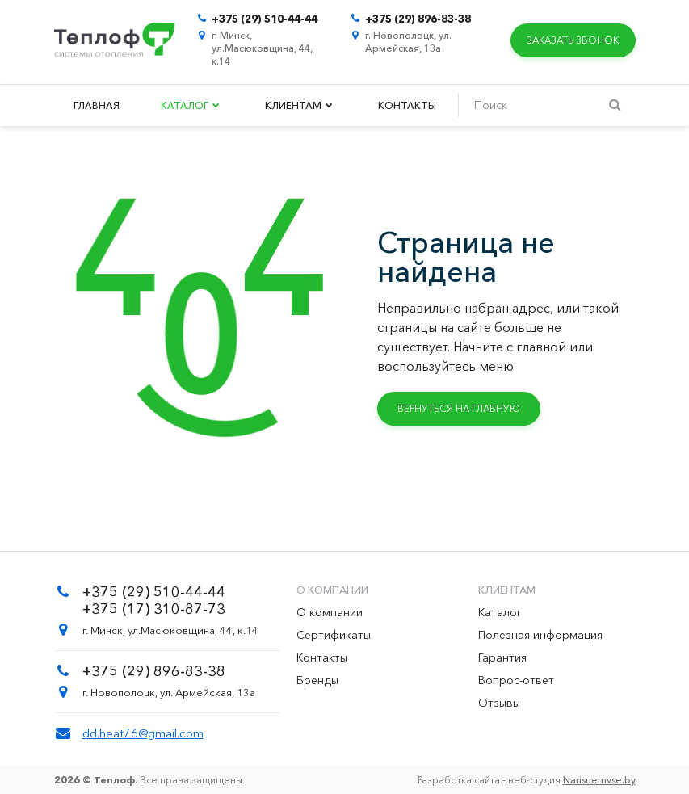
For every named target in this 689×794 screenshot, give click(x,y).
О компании (329, 612)
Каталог (190, 105)
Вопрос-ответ (516, 680)
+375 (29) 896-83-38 (418, 18)
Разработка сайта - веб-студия (527, 780)
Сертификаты (333, 635)
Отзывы (499, 702)
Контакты (407, 105)
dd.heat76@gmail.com (143, 733)
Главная (97, 105)
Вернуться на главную (458, 408)
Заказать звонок (573, 40)
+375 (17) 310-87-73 (153, 609)
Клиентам (299, 105)
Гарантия (502, 657)
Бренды (317, 680)
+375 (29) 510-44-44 (264, 18)
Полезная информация (540, 635)
